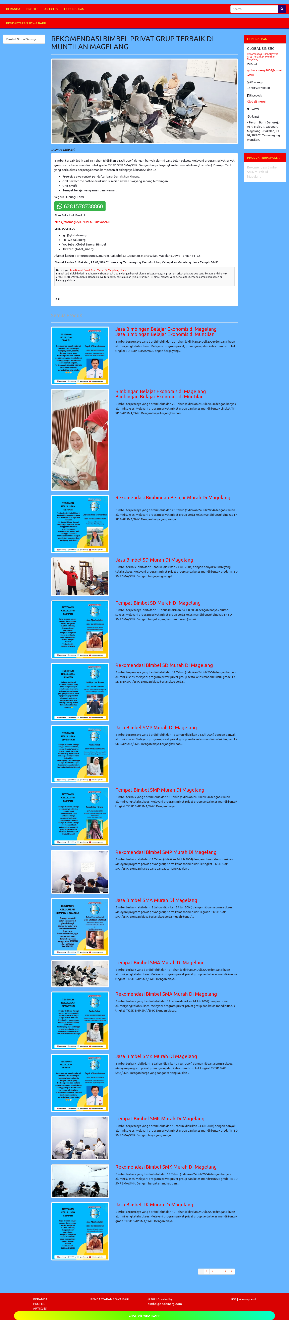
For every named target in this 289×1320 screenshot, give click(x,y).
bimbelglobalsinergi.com (165, 1304)
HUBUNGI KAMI (74, 9)
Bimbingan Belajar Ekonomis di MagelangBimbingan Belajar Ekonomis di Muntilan (160, 394)
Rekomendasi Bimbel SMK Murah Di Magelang (166, 1167)
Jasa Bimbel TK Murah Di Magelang (154, 1204)
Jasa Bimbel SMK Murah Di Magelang (156, 1056)
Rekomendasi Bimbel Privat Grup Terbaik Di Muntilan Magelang (262, 57)
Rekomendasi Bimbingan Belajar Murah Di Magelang (172, 497)
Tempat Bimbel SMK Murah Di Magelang (160, 1118)
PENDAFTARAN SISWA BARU (26, 23)
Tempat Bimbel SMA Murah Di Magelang (160, 962)
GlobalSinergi (256, 101)
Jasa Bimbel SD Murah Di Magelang (154, 560)
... (218, 1271)
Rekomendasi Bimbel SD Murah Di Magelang (164, 665)
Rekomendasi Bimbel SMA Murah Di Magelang (166, 994)
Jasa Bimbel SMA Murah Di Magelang (156, 900)
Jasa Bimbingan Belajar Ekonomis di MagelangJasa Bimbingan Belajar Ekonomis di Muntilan (166, 331)
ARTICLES (51, 9)
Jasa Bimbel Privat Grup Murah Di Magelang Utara (98, 270)
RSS (233, 1299)
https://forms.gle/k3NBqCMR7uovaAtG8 (82, 222)
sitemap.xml (247, 1299)
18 (224, 1271)
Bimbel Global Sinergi (21, 39)
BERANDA (13, 9)
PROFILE (32, 9)
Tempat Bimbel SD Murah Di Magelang (158, 603)
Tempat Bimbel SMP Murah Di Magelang (159, 790)
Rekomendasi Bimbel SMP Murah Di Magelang (166, 852)
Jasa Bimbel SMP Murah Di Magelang (156, 727)
